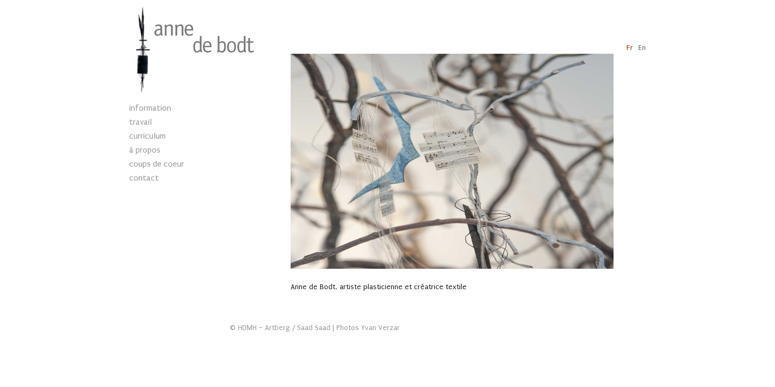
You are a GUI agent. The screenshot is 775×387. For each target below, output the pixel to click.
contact (144, 178)
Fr (629, 48)
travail (140, 122)
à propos (144, 150)
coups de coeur (156, 164)
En (642, 48)
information (150, 108)
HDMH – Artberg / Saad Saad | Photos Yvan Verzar (319, 328)
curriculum (147, 136)
